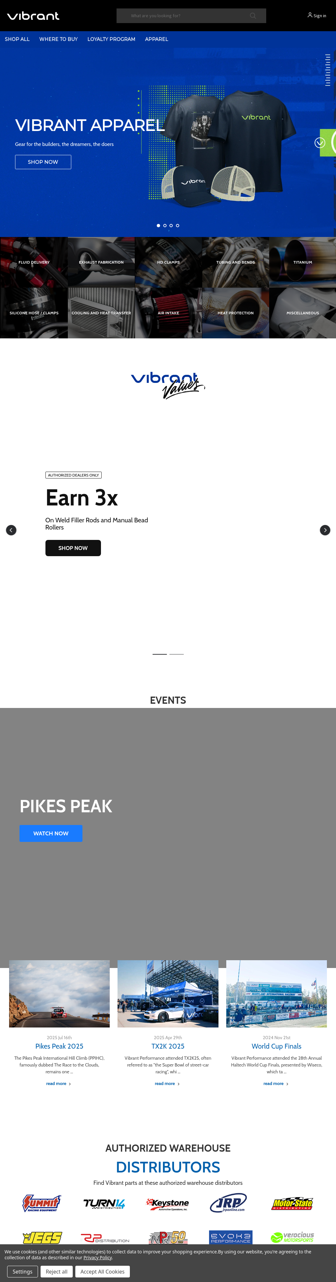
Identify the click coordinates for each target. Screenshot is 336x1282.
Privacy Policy (97, 1257)
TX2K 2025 (168, 1046)
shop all (17, 39)
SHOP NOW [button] (73, 548)
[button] (11, 530)
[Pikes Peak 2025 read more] (59, 1083)
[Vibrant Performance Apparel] (168, 142)
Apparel (156, 39)
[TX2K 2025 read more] (168, 1083)
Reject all (57, 1271)
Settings (22, 1271)
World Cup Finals (277, 1046)
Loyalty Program (111, 39)
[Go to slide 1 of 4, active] (158, 225)
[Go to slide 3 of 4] (171, 225)
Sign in (320, 16)
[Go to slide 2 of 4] (165, 225)
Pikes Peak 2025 (59, 1046)
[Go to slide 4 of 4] (177, 225)
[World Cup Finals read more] (277, 1083)
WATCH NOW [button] (50, 833)
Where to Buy (58, 39)
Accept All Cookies (103, 1271)
